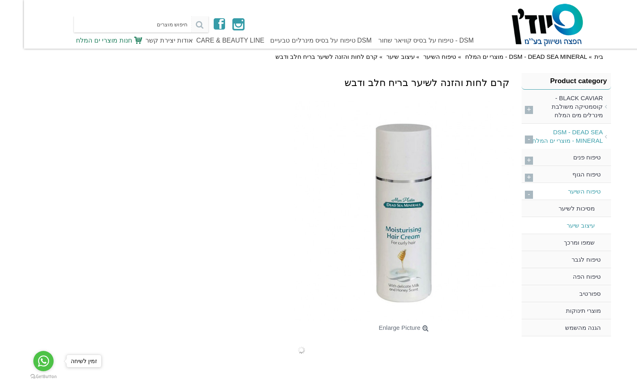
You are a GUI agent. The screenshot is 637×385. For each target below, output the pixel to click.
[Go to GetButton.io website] (19, 376)
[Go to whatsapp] (19, 361)
